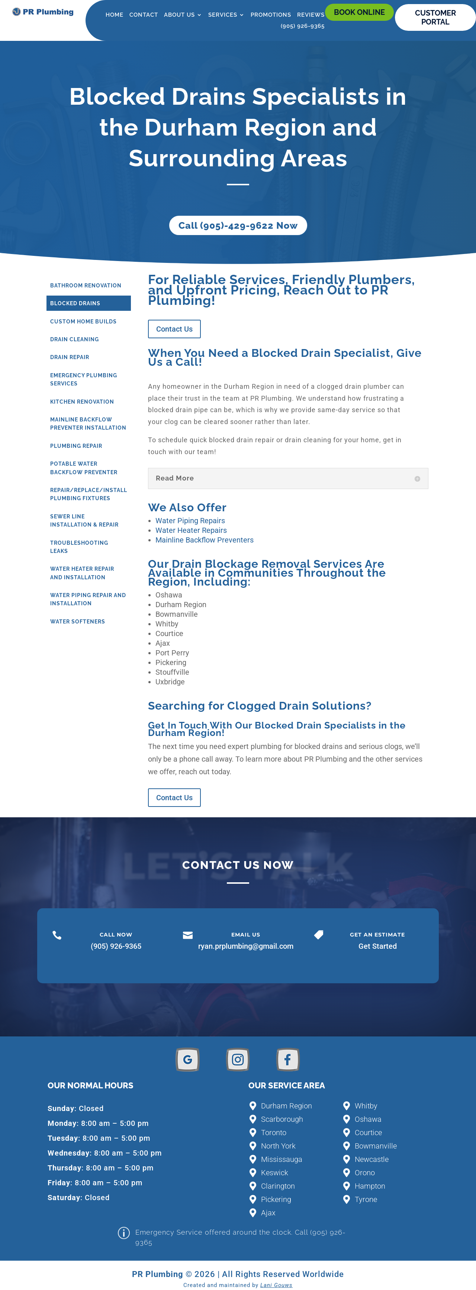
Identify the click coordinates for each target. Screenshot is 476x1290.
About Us (179, 15)
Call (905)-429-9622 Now (238, 225)
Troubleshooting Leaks (79, 547)
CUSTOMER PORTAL (435, 17)
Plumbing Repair (76, 446)
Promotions (271, 15)
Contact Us (174, 329)
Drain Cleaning (74, 339)
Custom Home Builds (83, 322)
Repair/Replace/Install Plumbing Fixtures (88, 494)
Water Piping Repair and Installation (88, 599)
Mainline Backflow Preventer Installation (88, 424)
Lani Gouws (276, 1285)
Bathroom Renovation (86, 286)
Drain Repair (69, 357)
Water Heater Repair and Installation (82, 573)
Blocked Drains (75, 303)
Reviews (311, 15)
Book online (359, 12)
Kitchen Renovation (82, 402)
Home (114, 15)
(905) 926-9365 (303, 26)
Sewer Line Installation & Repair (84, 521)
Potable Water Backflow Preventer (84, 468)
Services (222, 15)
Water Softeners (77, 622)
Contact (143, 15)
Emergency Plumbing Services (83, 379)
